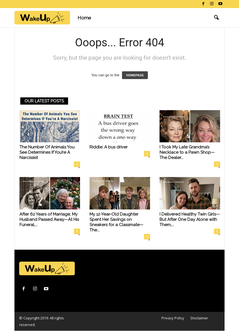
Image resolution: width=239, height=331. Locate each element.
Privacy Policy (172, 317)
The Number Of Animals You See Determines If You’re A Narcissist (46, 152)
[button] (216, 18)
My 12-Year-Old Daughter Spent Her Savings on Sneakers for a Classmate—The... (116, 222)
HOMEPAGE (135, 75)
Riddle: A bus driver (108, 147)
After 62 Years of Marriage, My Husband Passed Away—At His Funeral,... (49, 219)
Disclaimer (199, 317)
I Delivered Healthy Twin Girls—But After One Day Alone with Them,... (190, 219)
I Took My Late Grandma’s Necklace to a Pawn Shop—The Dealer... (187, 152)
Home (84, 18)
